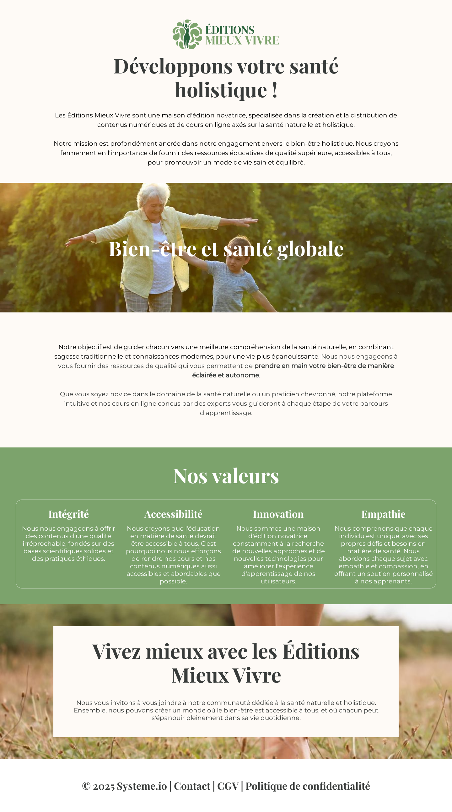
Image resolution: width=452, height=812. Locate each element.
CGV (228, 785)
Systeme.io (142, 785)
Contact (192, 785)
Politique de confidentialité (307, 785)
